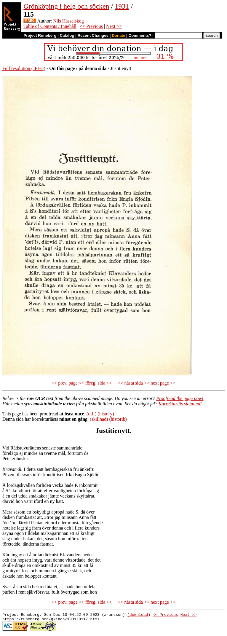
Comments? (140, 35)
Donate (118, 35)
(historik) (118, 419)
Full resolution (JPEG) (23, 68)
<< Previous (91, 26)
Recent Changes (93, 35)
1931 (122, 6)
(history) (105, 413)
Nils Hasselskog (68, 20)
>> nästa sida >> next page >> (146, 382)
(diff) (91, 413)
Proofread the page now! (179, 398)
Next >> (114, 26)
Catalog (67, 35)
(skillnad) (99, 419)
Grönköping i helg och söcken (66, 6)
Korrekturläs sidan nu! (180, 403)
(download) (138, 615)
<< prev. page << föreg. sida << (82, 382)
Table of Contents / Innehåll (49, 26)
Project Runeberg (39, 35)
